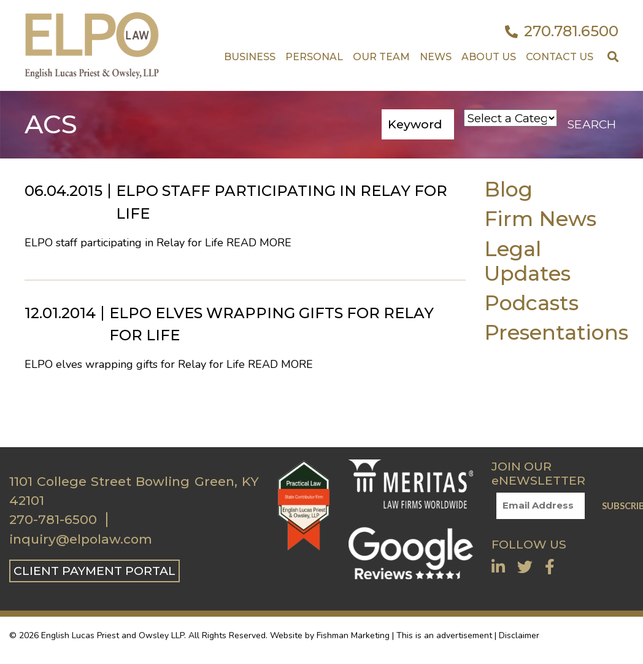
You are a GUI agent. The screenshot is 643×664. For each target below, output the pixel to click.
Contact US (559, 57)
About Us (488, 57)
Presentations (556, 332)
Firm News (540, 218)
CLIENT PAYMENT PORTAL (94, 570)
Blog (508, 188)
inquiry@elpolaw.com (80, 539)
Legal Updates (527, 261)
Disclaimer (519, 635)
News (436, 57)
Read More (258, 242)
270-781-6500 (53, 519)
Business (249, 57)
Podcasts (531, 302)
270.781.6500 (561, 31)
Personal (314, 57)
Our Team (381, 57)
